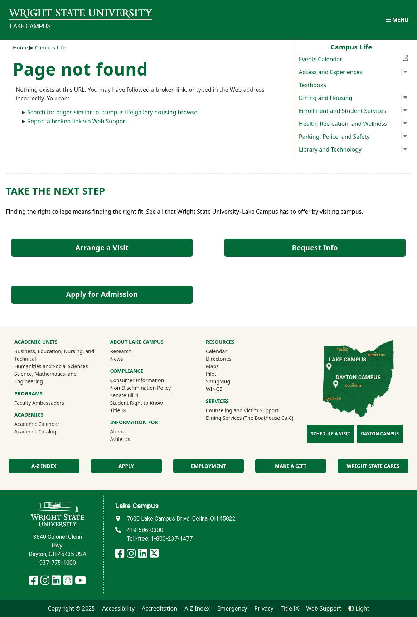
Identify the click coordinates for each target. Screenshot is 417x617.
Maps (212, 366)
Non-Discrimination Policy (140, 387)
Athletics (130, 438)
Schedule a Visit (330, 434)
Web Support (323, 608)
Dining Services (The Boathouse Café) (249, 417)
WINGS (214, 388)
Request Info (315, 247)
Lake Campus (30, 26)
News (116, 358)
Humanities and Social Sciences (51, 366)
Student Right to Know (136, 402)
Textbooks (312, 85)
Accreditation (159, 608)
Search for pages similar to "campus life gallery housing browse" (113, 112)
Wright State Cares (372, 465)
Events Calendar (353, 58)
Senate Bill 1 (124, 395)
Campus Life (50, 47)
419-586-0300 (145, 530)
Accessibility (118, 608)
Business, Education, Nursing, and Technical (54, 355)
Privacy (263, 608)
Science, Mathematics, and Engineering (45, 377)
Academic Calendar (36, 424)
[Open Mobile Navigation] (397, 20)
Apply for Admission (102, 294)
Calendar (216, 351)
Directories (218, 358)
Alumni (118, 431)
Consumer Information (137, 380)
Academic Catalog (35, 431)
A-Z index (44, 465)
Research (121, 351)
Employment (208, 465)
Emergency (232, 608)
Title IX (118, 410)
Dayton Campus (380, 434)
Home (20, 47)
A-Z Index (197, 608)
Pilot (211, 373)
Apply (126, 465)
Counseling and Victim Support (242, 410)
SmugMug (227, 381)
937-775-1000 (57, 562)
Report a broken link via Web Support (77, 121)
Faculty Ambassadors (39, 402)
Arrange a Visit (102, 247)
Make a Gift (290, 465)
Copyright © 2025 (71, 608)
